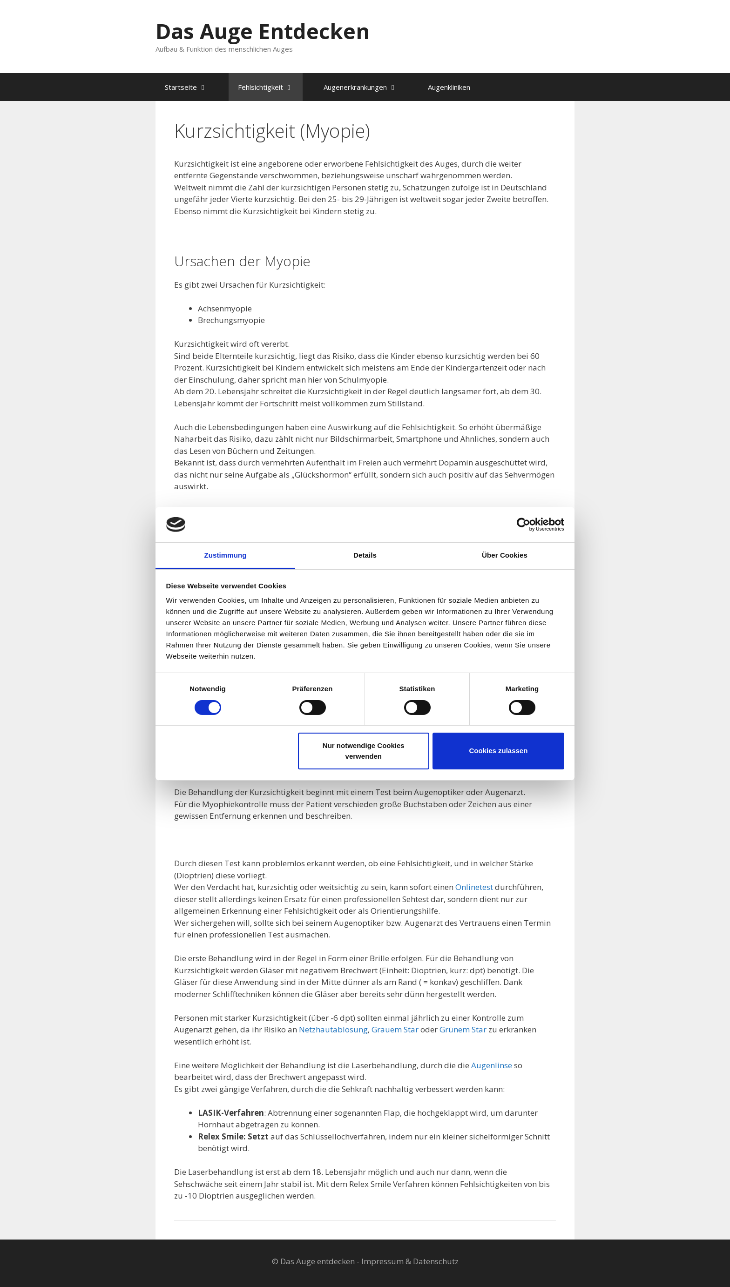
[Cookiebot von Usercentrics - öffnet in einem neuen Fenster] (523, 525)
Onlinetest (474, 887)
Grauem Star (395, 1029)
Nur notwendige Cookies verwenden (364, 750)
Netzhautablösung (333, 1029)
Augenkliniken (449, 87)
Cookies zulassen (498, 751)
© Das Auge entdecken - (316, 1261)
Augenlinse (491, 1065)
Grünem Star (463, 1029)
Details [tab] (365, 555)
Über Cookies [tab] (504, 555)
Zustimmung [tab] (225, 555)
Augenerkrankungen (365, 87)
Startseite (190, 87)
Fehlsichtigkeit (270, 87)
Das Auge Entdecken (262, 31)
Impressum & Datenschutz (410, 1261)
